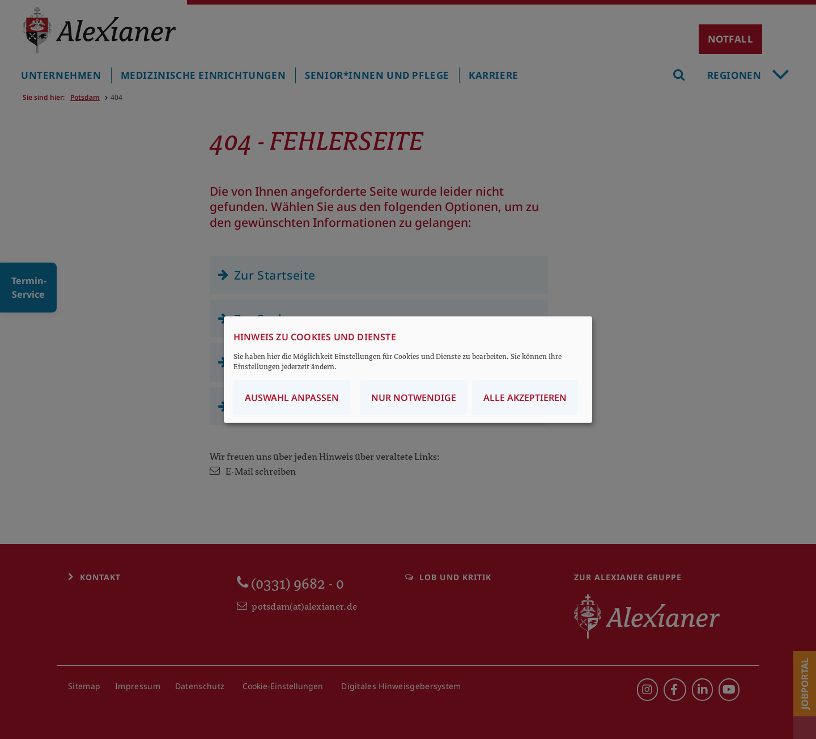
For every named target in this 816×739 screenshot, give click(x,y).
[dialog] (408, 369)
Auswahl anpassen (292, 397)
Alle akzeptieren (525, 397)
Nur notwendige (413, 397)
